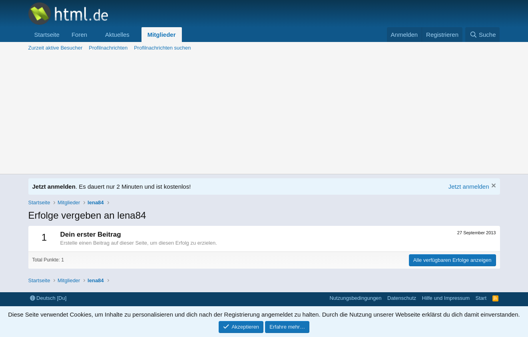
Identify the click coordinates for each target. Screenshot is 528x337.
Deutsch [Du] (48, 298)
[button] (93, 34)
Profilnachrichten (108, 48)
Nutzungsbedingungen (355, 298)
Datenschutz (401, 298)
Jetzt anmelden (468, 186)
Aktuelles (117, 34)
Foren (79, 34)
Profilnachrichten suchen (162, 48)
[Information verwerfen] (492, 186)
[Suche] (482, 34)
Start (481, 298)
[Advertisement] (264, 114)
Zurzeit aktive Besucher (55, 48)
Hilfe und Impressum (446, 298)
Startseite (47, 34)
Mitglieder (161, 34)
